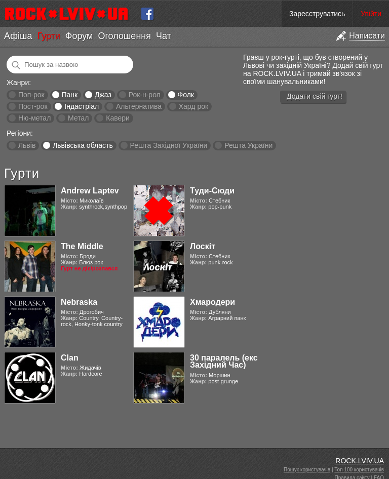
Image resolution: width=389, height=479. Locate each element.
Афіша (18, 36)
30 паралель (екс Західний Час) (224, 361)
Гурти (48, 36)
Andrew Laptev (90, 190)
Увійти (371, 14)
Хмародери (212, 302)
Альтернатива (139, 106)
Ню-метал (34, 118)
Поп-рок (31, 95)
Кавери (118, 118)
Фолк (186, 95)
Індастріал (81, 106)
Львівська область (83, 145)
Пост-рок (33, 106)
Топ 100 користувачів (359, 469)
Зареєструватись (317, 14)
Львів (26, 145)
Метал (78, 118)
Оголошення (124, 36)
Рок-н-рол (145, 95)
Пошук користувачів (307, 469)
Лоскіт (202, 246)
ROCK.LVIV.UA (359, 461)
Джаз (103, 95)
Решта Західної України (168, 145)
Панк (69, 95)
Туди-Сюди (212, 190)
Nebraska (79, 302)
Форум (79, 36)
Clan (70, 357)
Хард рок (193, 106)
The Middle (82, 246)
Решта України (248, 145)
